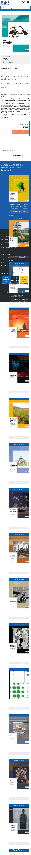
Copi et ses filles (19, 340)
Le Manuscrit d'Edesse (19, 611)
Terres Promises (19, 791)
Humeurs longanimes (19, 475)
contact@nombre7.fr (11, 247)
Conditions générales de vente (11, 265)
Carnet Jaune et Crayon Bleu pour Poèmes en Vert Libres (19, 206)
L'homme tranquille (19, 521)
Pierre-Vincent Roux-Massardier (15, 83)
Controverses (19, 295)
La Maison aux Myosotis (19, 566)
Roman (3, 87)
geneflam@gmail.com (19, 430)
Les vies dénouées (19, 656)
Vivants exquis (19, 836)
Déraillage (19, 385)
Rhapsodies (19, 746)
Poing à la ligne (19, 701)
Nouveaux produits (8, 257)
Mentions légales (7, 263)
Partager (3, 72)
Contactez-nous (7, 260)
